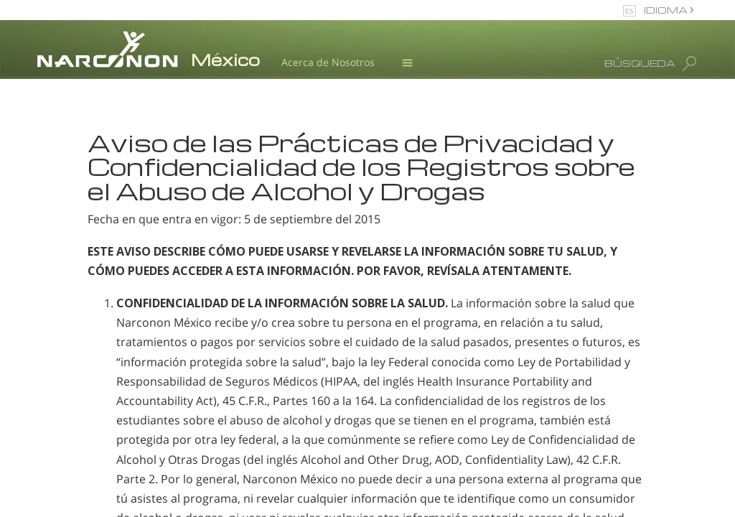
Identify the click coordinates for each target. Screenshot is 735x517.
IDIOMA (667, 10)
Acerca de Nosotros (328, 62)
